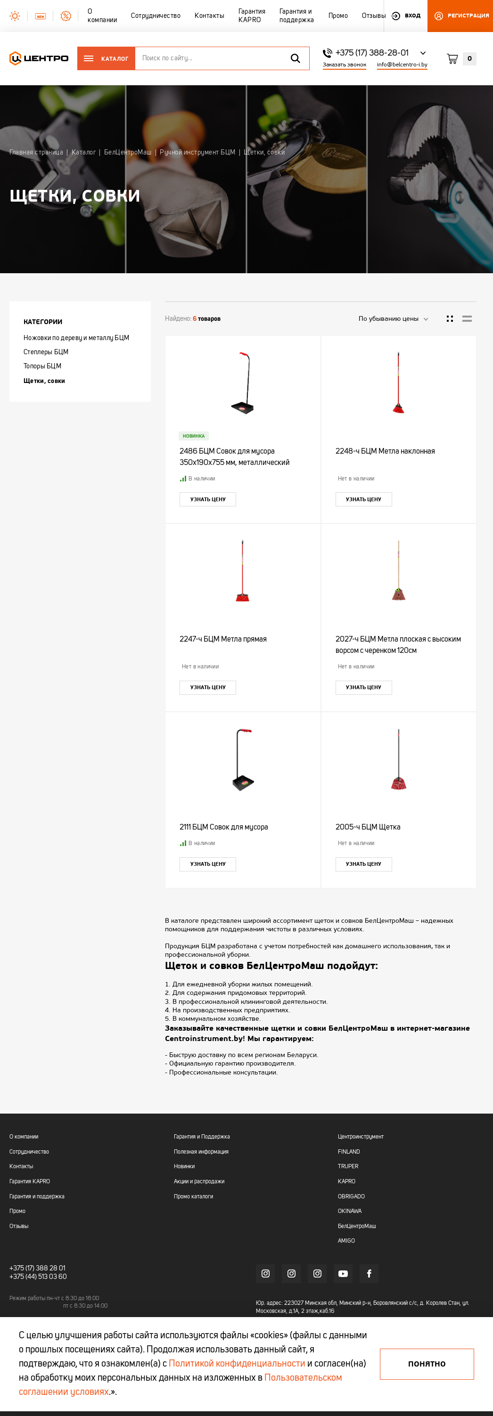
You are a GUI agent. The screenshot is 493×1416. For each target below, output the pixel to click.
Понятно (427, 1364)
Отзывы (18, 1226)
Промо (17, 1211)
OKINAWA (350, 1211)
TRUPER (348, 1167)
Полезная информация (201, 1152)
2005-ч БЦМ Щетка (368, 827)
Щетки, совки (45, 380)
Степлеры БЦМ (46, 352)
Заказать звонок (344, 64)
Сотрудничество (29, 1152)
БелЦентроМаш (357, 1226)
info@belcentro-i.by (402, 64)
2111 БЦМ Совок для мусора (224, 827)
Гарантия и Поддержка (202, 1137)
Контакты (21, 1167)
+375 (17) (21, 1268)
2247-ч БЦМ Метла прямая (223, 639)
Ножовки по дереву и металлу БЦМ (76, 338)
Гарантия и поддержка (37, 1197)
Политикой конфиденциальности (237, 1364)
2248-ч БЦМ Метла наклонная (385, 452)
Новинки (184, 1167)
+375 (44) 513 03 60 (38, 1277)
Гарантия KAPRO (29, 1182)
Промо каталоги (193, 1197)
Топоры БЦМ (42, 366)
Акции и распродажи (199, 1182)
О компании (23, 1137)
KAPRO (346, 1182)
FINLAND (349, 1152)
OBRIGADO (351, 1197)
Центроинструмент (361, 1137)
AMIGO (346, 1241)
